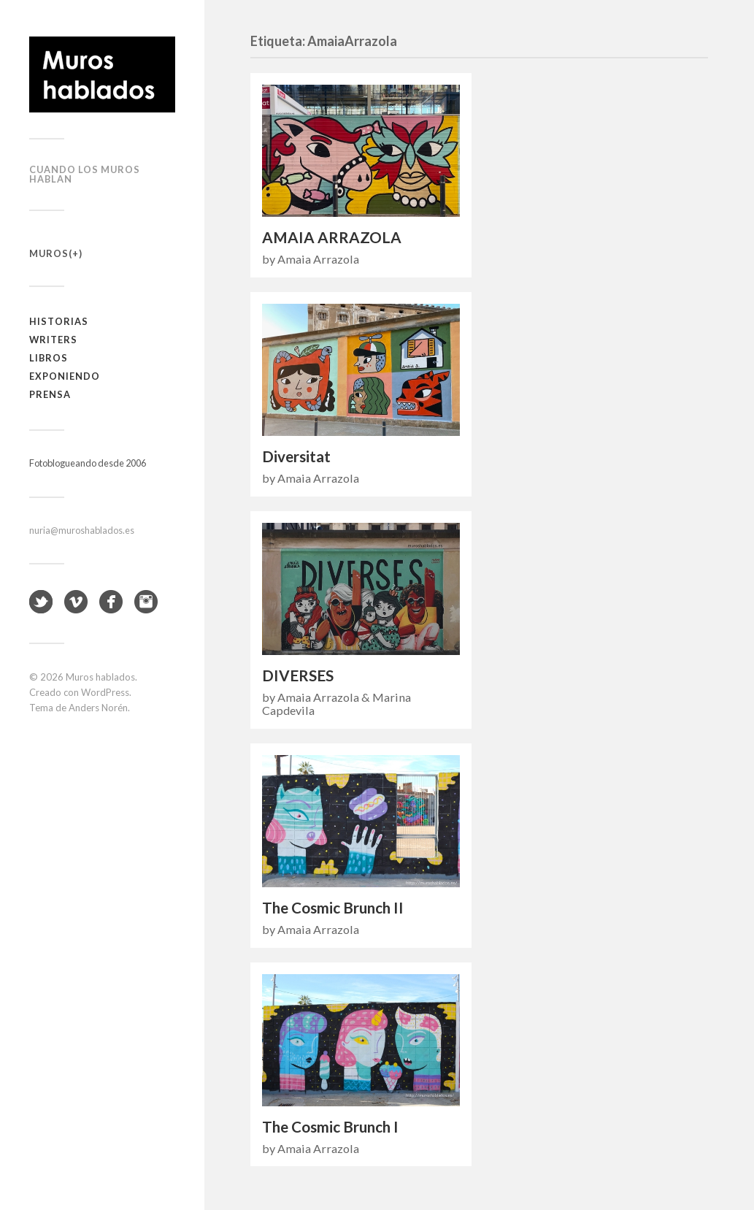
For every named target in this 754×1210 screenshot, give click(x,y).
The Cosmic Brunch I (330, 1127)
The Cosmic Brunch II (333, 907)
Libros (48, 358)
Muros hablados (100, 677)
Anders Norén (98, 707)
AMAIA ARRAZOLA (331, 237)
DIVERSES (298, 675)
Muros (49, 253)
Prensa (50, 394)
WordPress (105, 692)
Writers (53, 339)
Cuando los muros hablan (84, 174)
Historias (58, 321)
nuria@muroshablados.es (81, 530)
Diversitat (296, 456)
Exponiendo (64, 376)
